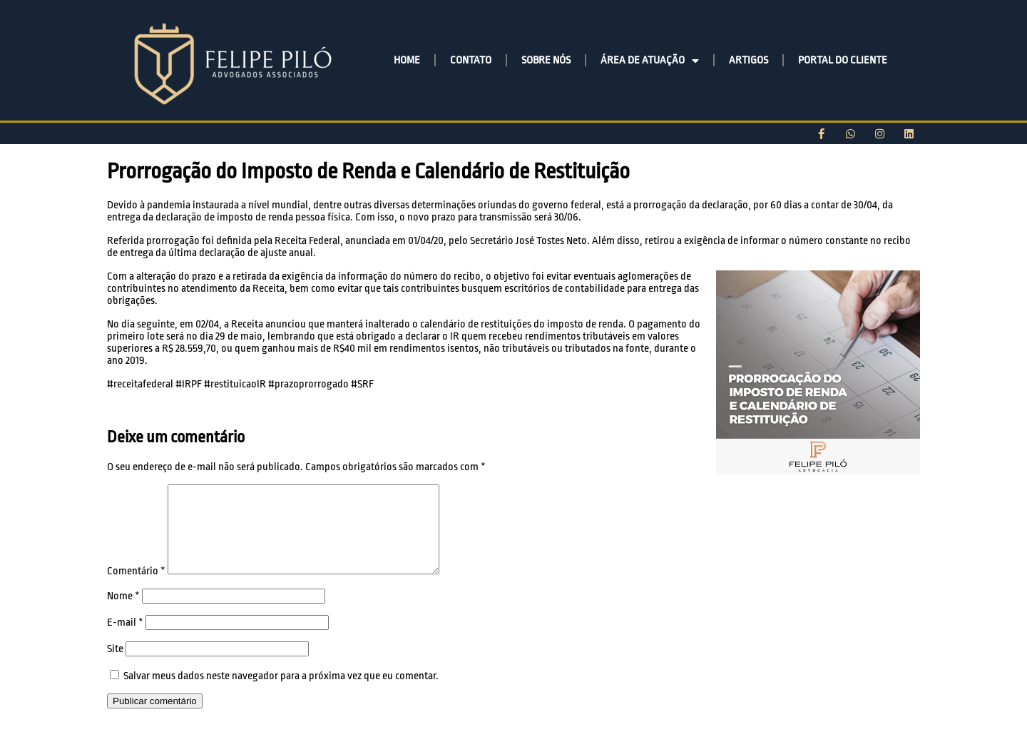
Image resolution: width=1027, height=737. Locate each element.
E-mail (125, 640)
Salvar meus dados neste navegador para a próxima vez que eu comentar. (281, 693)
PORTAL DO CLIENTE (842, 60)
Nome (123, 613)
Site (115, 666)
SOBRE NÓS (546, 60)
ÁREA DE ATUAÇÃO (650, 60)
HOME (407, 60)
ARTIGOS (748, 60)
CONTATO (470, 60)
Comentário (136, 588)
